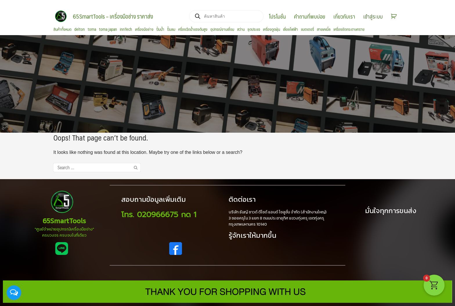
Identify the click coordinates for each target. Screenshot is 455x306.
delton (79, 29)
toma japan (108, 29)
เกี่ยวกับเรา (344, 16)
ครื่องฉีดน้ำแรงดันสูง (192, 29)
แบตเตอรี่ (307, 29)
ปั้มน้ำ (160, 29)
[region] (227, 84)
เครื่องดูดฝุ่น (271, 29)
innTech (126, 29)
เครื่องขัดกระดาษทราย (348, 29)
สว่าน (241, 29)
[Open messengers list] (14, 292)
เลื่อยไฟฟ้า (290, 29)
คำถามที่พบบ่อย (309, 16)
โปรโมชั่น (277, 16)
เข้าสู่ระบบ (373, 16)
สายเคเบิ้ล (324, 29)
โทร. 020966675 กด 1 (158, 214)
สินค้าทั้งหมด (62, 29)
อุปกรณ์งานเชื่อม (222, 29)
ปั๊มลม (171, 29)
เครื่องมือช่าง (144, 29)
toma (92, 29)
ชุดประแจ (254, 29)
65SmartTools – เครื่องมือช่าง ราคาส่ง (113, 16)
